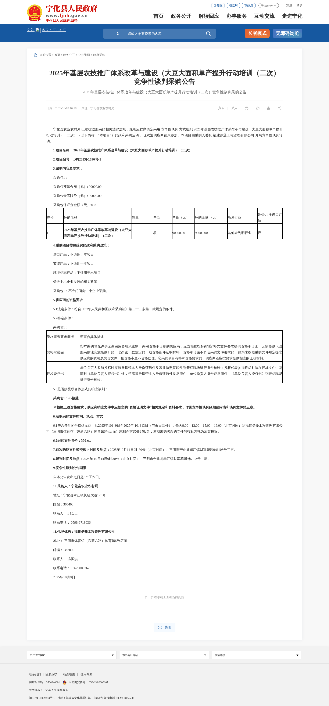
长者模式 (257, 33)
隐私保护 (51, 674)
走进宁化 (292, 17)
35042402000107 (98, 682)
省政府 (233, 5)
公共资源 (84, 55)
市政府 (248, 5)
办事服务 (236, 17)
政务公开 (181, 17)
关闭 (164, 627)
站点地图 (69, 674)
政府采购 (99, 55)
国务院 (218, 5)
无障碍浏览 (287, 33)
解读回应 (209, 17)
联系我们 (35, 674)
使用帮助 (86, 674)
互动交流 (264, 17)
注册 (289, 5)
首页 (158, 17)
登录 (299, 5)
